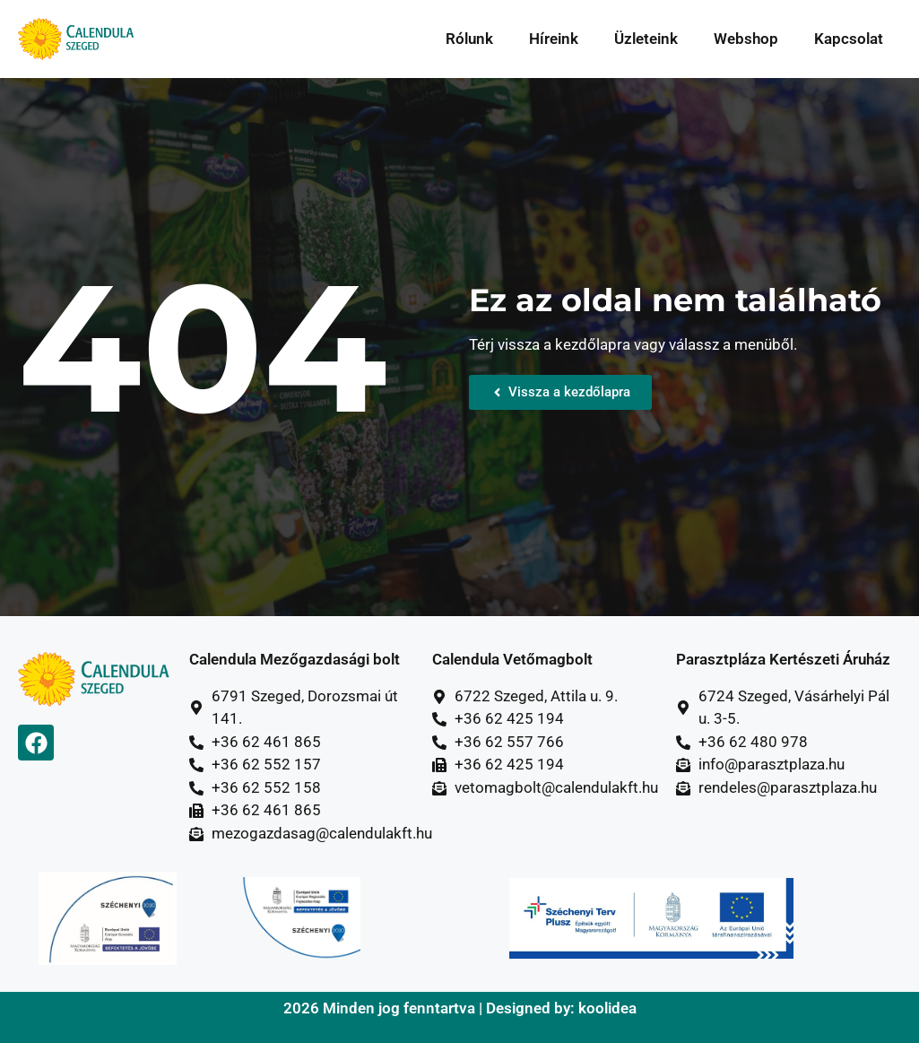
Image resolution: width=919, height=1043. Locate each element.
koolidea (607, 1008)
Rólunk (469, 39)
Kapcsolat (848, 39)
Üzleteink (646, 39)
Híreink (553, 39)
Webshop (746, 39)
